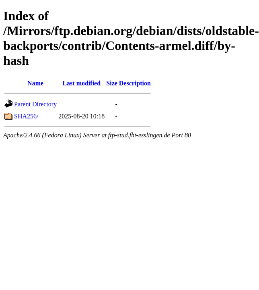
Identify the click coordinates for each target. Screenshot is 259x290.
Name (35, 83)
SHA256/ (26, 116)
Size (111, 83)
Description (135, 83)
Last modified (81, 83)
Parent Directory (35, 104)
